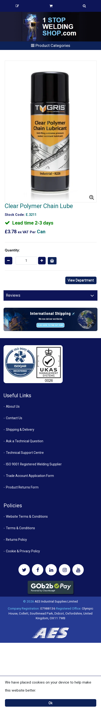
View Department (81, 280)
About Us (13, 406)
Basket (51, 6)
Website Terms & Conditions (27, 516)
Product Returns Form (22, 487)
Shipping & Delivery (20, 429)
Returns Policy (16, 539)
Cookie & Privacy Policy (23, 551)
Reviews (13, 295)
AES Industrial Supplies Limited (56, 601)
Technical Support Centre (25, 453)
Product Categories (50, 45)
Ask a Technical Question (24, 441)
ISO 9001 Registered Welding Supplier (34, 464)
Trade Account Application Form (30, 476)
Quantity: (12, 250)
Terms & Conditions (20, 528)
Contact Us (14, 418)
